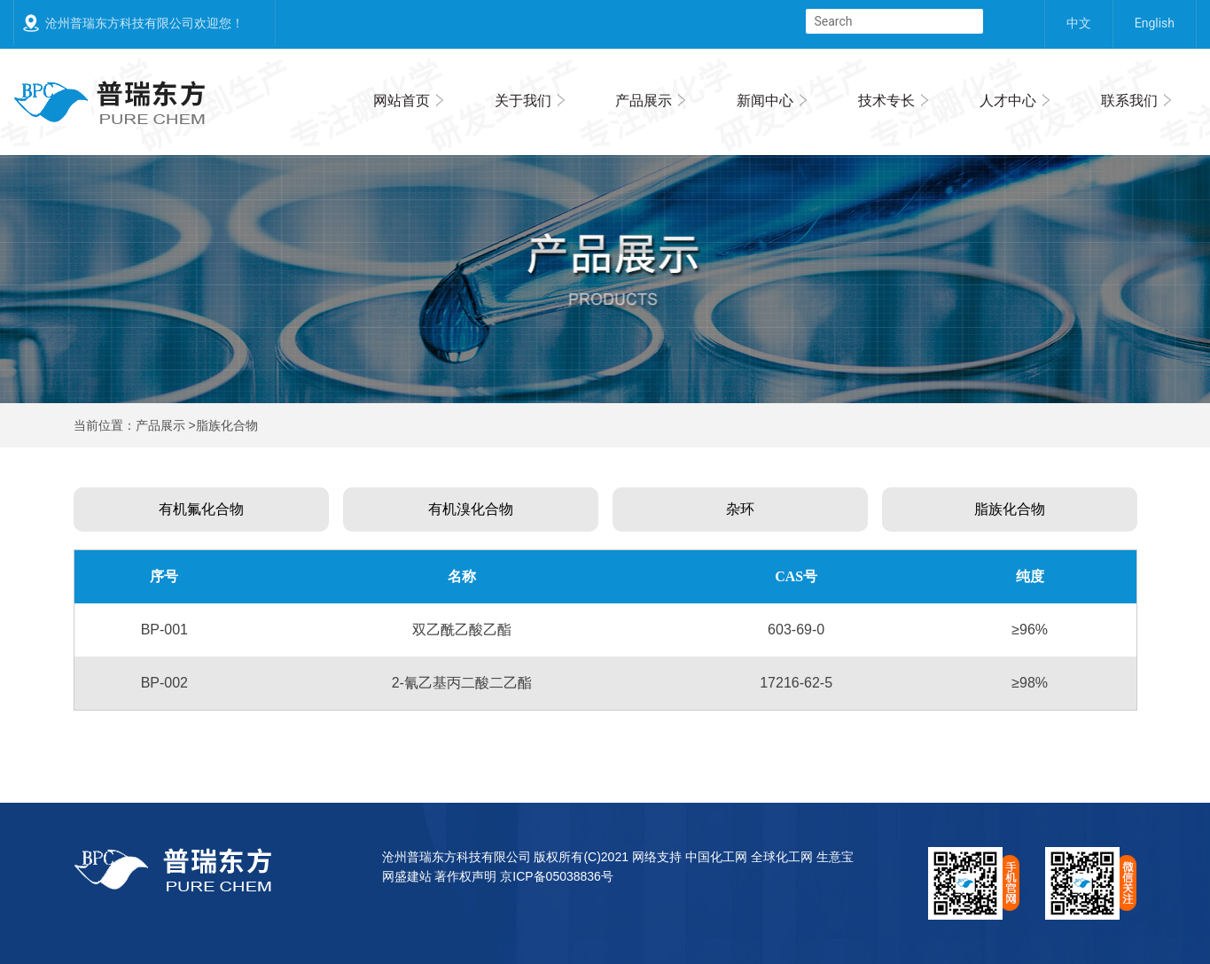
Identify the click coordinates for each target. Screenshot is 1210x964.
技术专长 (886, 100)
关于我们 (523, 100)
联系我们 (1129, 100)
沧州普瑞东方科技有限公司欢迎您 (138, 23)
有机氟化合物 (201, 509)
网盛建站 (407, 876)
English (1155, 23)
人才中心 (1008, 100)
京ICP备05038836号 (556, 876)
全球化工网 (782, 857)
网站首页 (401, 100)
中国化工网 (716, 857)
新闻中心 (765, 100)
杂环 (740, 509)
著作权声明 (465, 876)
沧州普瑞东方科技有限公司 (456, 857)
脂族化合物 (1009, 509)
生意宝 (835, 857)
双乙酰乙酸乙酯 (461, 629)
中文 (1078, 23)
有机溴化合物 (470, 509)
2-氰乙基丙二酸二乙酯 (462, 682)
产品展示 (643, 100)
